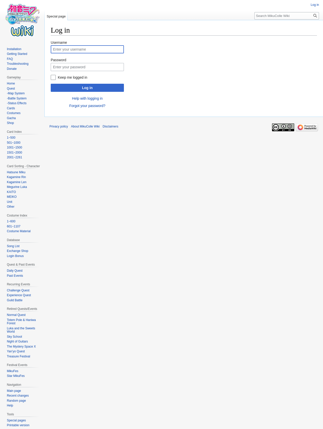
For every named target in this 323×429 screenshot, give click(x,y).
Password (58, 60)
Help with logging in (87, 98)
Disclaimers (110, 126)
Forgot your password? (87, 106)
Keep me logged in (72, 77)
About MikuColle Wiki (85, 126)
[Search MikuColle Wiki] (286, 15)
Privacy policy (58, 126)
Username (59, 42)
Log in (87, 88)
